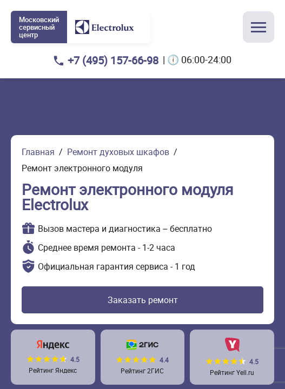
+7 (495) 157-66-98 (113, 60)
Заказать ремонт (143, 300)
